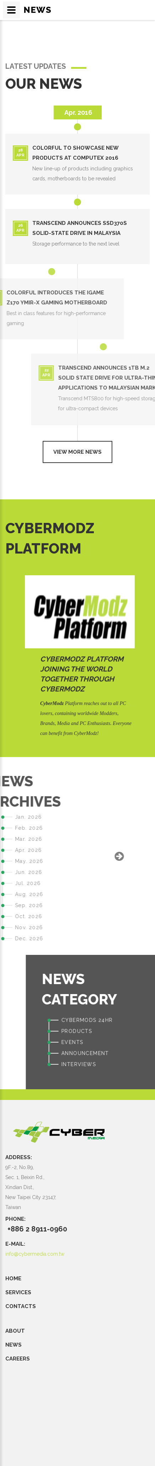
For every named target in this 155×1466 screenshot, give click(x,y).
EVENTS (132, 1042)
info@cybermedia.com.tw (34, 1254)
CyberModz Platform (81, 659)
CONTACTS (20, 1306)
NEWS (13, 1345)
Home (13, 1278)
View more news (77, 452)
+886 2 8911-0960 (37, 1229)
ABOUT (15, 1331)
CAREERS (17, 1359)
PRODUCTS (137, 1031)
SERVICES (18, 1292)
